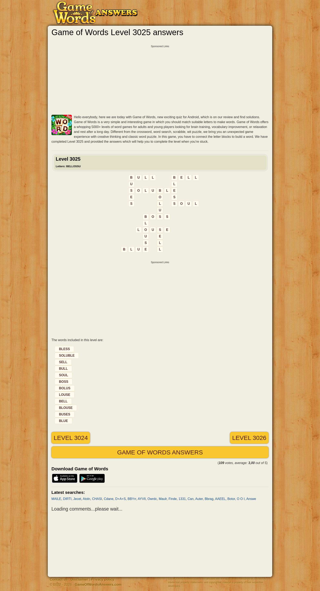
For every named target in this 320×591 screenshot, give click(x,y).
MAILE (56, 499)
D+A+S (120, 499)
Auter (199, 499)
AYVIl (142, 499)
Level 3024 (71, 437)
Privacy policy (102, 579)
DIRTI (67, 499)
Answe (251, 499)
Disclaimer (79, 579)
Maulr (163, 499)
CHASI (97, 499)
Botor (231, 499)
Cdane (108, 499)
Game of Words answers (160, 452)
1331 (182, 499)
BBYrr (132, 499)
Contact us (59, 579)
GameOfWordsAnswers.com (98, 585)
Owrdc (152, 499)
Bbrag (209, 499)
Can (190, 499)
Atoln (86, 499)
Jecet (77, 499)
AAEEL (220, 499)
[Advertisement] (160, 78)
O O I (240, 499)
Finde (173, 499)
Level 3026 (249, 437)
